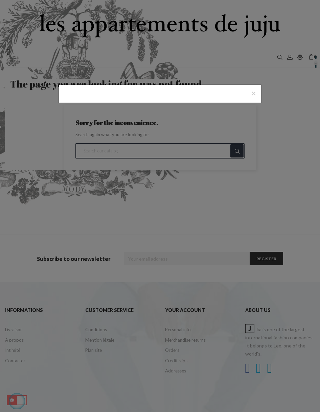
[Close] (253, 93)
